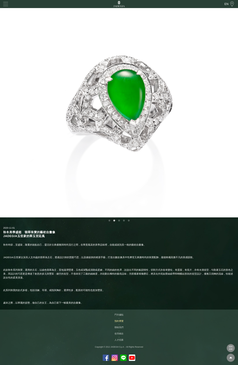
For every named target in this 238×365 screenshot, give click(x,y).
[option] (119, 112)
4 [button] (123, 220)
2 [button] (114, 220)
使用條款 (119, 333)
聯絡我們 (119, 327)
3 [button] (119, 220)
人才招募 (119, 340)
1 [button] (109, 220)
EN (226, 4)
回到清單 (231, 348)
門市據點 (119, 314)
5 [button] (128, 220)
